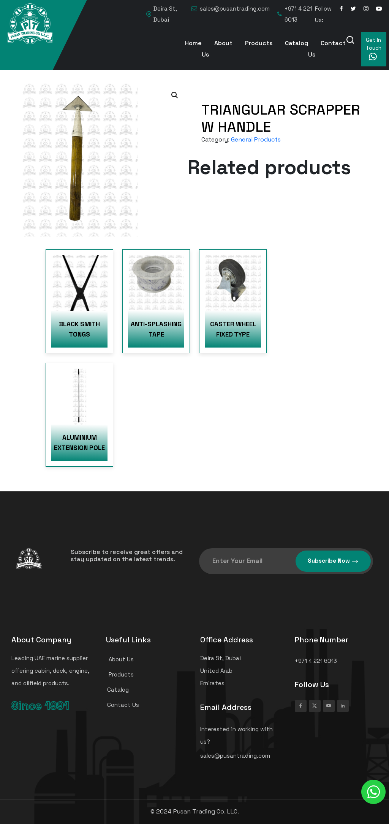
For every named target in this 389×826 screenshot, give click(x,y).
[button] (175, 95)
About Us (217, 48)
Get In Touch (373, 48)
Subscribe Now (333, 561)
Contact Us (327, 48)
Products (258, 43)
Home (193, 43)
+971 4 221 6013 (294, 14)
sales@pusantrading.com (230, 8)
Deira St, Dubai (161, 14)
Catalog (296, 43)
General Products (256, 139)
